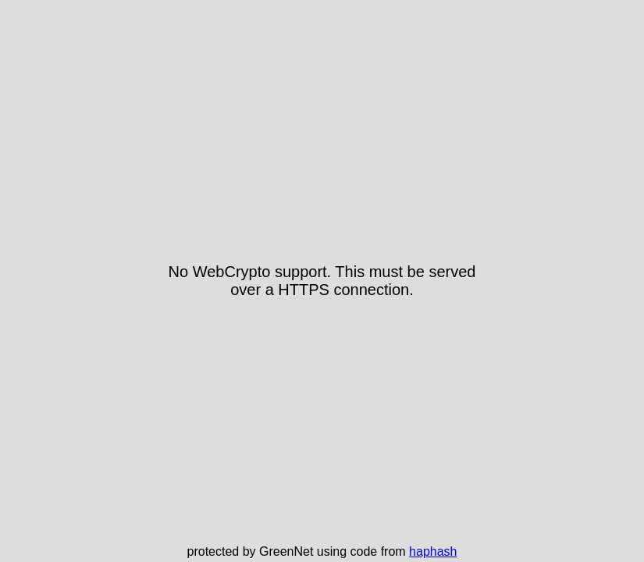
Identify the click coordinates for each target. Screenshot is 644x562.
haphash (433, 551)
